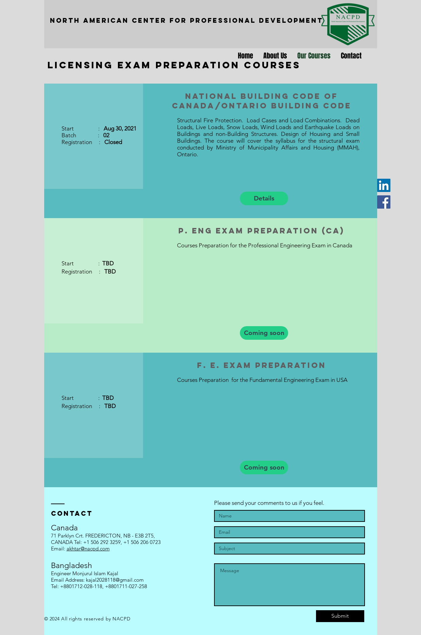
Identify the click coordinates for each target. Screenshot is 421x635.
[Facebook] (383, 202)
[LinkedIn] (383, 185)
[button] (264, 333)
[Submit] (340, 616)
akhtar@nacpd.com (88, 548)
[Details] (264, 198)
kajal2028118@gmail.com (115, 580)
